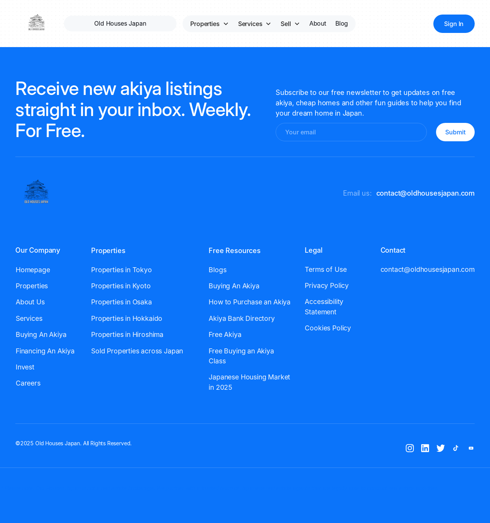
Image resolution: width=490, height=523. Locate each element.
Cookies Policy (328, 328)
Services (29, 318)
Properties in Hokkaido (126, 318)
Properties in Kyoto (121, 286)
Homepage (33, 270)
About (317, 23)
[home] (36, 23)
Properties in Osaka (121, 302)
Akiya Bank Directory (241, 318)
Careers (28, 383)
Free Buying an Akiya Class (241, 356)
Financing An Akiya (45, 351)
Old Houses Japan (120, 23)
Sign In (454, 24)
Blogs (217, 270)
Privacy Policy (327, 285)
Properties (32, 286)
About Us (30, 302)
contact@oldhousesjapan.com (425, 193)
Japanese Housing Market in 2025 (249, 382)
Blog (341, 23)
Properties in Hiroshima (127, 334)
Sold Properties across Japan (137, 351)
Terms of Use (325, 269)
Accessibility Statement (324, 306)
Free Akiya (225, 334)
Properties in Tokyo (121, 270)
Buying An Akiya (41, 334)
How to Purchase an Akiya (250, 302)
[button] (209, 23)
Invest (25, 367)
